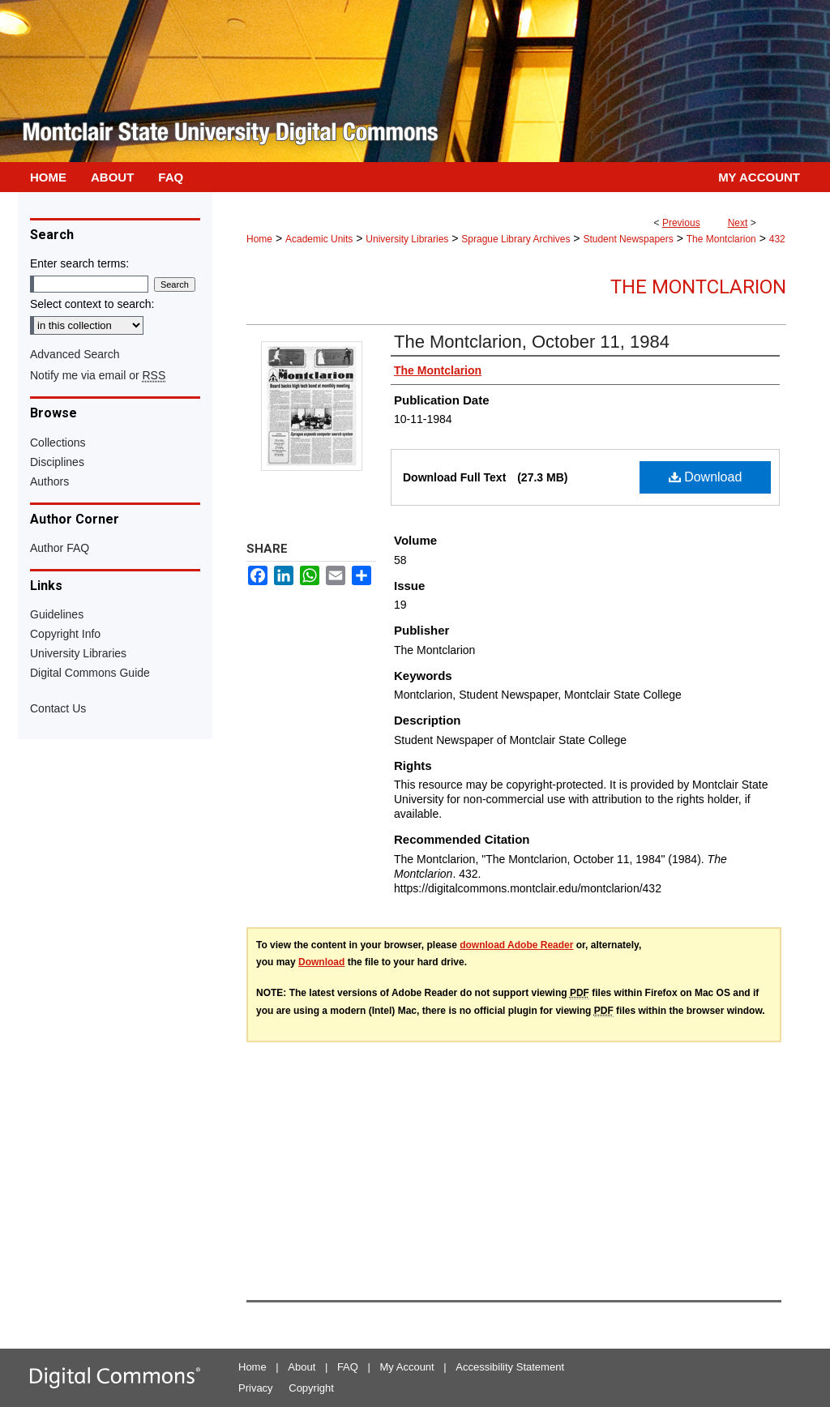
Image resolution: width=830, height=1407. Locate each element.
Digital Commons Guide (90, 672)
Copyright (311, 1388)
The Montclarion (721, 239)
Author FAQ (59, 547)
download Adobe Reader (516, 945)
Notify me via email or (97, 375)
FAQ (347, 1367)
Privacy (255, 1388)
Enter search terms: (79, 263)
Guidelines (56, 614)
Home (259, 239)
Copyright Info (65, 633)
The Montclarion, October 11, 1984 (532, 341)
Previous (681, 223)
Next (738, 223)
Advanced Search (75, 354)
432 (777, 239)
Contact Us (58, 708)
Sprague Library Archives (515, 239)
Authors (49, 481)
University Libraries (407, 239)
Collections (57, 442)
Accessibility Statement (510, 1367)
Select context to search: (92, 303)
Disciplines (57, 461)
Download (705, 477)
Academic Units (319, 239)
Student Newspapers (628, 239)
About (301, 1367)
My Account (407, 1367)
